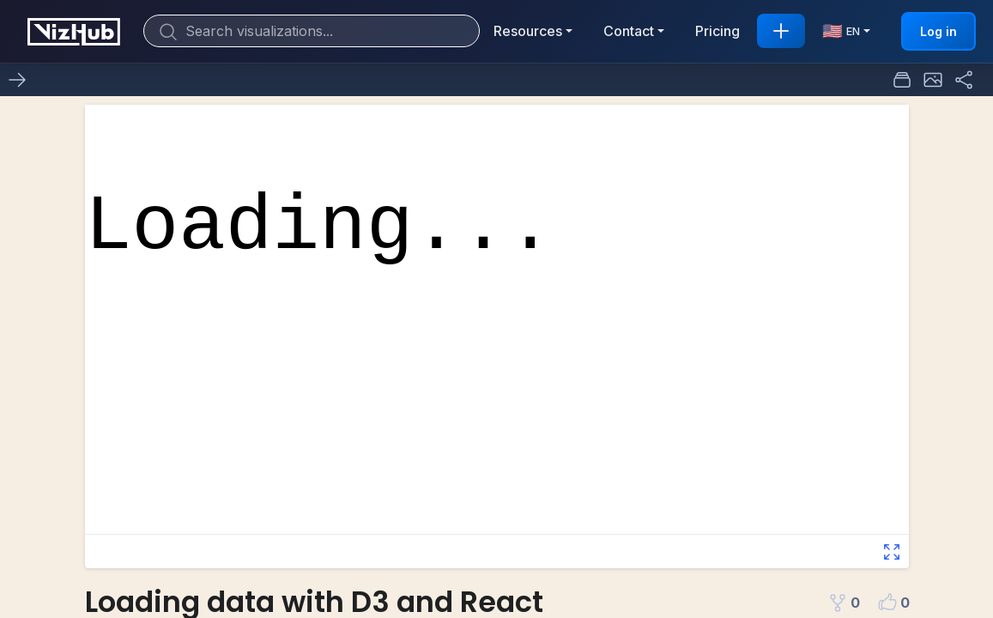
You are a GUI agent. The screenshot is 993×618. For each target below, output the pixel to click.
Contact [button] (628, 30)
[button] (932, 80)
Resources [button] (527, 30)
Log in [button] (938, 31)
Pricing (717, 30)
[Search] (311, 31)
